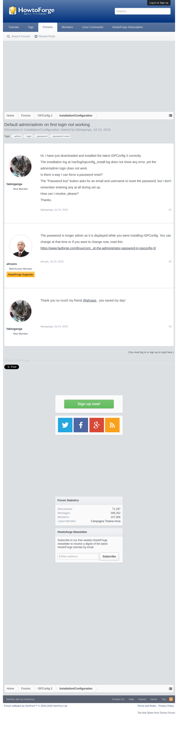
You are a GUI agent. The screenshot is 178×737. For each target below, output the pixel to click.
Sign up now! (89, 404)
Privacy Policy (166, 705)
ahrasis (44, 261)
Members (67, 27)
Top (164, 699)
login (28, 136)
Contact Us (118, 699)
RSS (171, 699)
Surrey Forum (167, 712)
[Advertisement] (89, 75)
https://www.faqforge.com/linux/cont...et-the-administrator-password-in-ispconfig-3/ (98, 248)
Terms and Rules (146, 705)
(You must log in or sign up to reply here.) (151, 352)
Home (154, 699)
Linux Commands (92, 27)
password (42, 136)
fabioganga (83, 129)
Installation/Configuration (41, 129)
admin (17, 136)
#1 (170, 209)
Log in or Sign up (158, 2)
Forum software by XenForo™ (36, 705)
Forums (48, 27)
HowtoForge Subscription (127, 27)
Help (131, 699)
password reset (60, 136)
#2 (170, 261)
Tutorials (14, 27)
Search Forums (21, 36)
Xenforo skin (13, 699)
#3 (170, 326)
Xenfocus (29, 699)
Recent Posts (47, 36)
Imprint (142, 699)
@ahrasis (89, 300)
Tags (31, 27)
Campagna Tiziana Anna (105, 521)
